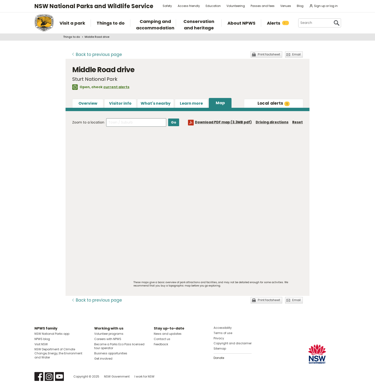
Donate (219, 358)
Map (220, 103)
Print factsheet (269, 54)
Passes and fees (263, 6)
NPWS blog (42, 339)
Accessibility (223, 328)
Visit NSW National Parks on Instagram (49, 376)
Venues (285, 6)
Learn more (191, 103)
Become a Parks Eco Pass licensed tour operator (119, 346)
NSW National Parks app (51, 334)
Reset (297, 122)
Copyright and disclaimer (233, 343)
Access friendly (189, 6)
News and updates (168, 334)
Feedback (161, 344)
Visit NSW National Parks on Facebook (38, 376)
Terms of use (223, 333)
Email (296, 54)
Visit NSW (41, 344)
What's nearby (156, 103)
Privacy (219, 338)
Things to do (71, 37)
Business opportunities (110, 353)
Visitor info (120, 103)
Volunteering (235, 6)
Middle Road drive (97, 37)
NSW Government (117, 376)
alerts (274, 103)
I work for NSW (144, 376)
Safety (167, 6)
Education (213, 6)
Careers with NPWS (107, 339)
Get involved (103, 359)
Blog (300, 6)
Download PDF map (223, 122)
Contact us (162, 339)
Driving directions (272, 122)
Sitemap (220, 348)
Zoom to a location (88, 122)
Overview (87, 103)
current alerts (116, 87)
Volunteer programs (108, 334)
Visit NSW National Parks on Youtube (59, 376)
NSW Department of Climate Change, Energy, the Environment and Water (58, 353)
